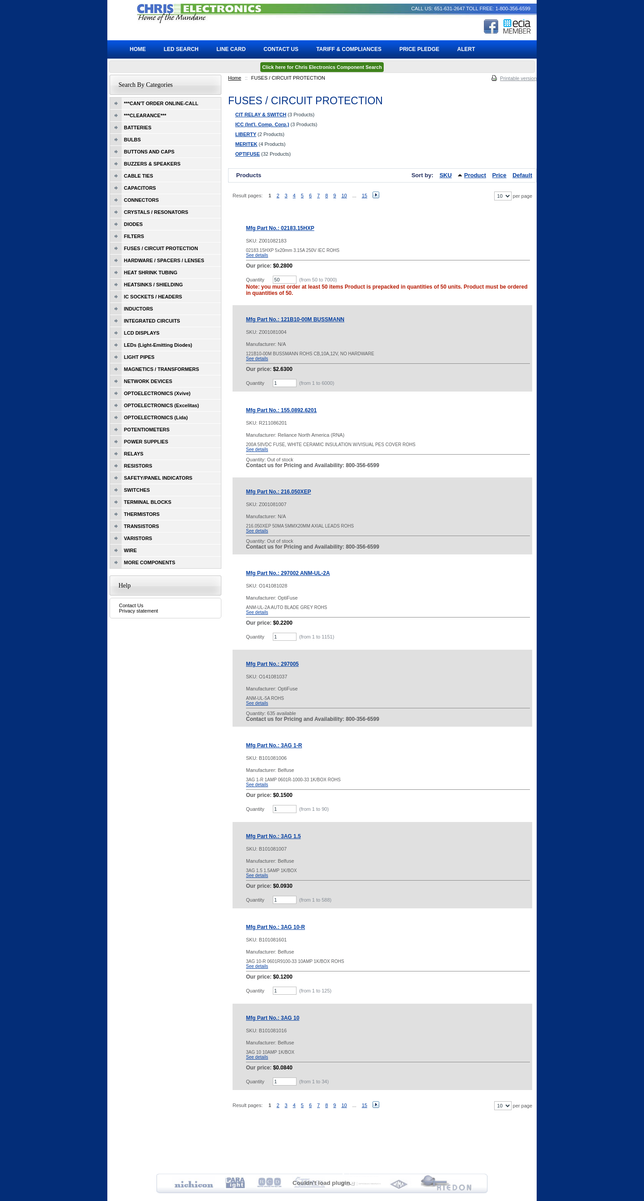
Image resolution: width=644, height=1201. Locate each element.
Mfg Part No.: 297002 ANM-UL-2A (288, 573)
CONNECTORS (141, 200)
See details (257, 255)
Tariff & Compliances (348, 49)
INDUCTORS (138, 308)
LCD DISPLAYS (142, 333)
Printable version (518, 78)
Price (499, 175)
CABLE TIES (138, 176)
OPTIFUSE (247, 154)
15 (364, 195)
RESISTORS (138, 465)
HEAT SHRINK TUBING (151, 272)
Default (522, 175)
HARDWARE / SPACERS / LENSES (164, 260)
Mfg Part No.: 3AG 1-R (274, 745)
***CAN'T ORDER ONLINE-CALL (161, 103)
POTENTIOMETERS (146, 429)
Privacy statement (138, 610)
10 (344, 195)
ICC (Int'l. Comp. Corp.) (262, 124)
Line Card (231, 49)
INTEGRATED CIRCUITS (152, 321)
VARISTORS (138, 538)
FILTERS (134, 236)
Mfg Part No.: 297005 (272, 664)
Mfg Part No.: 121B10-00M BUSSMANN (295, 319)
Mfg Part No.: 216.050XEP (278, 492)
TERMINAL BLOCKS (147, 502)
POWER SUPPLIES (146, 441)
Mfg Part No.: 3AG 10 (272, 1018)
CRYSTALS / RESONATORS (156, 212)
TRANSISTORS (141, 526)
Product (475, 175)
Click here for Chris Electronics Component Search (322, 67)
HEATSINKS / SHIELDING (153, 284)
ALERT (466, 49)
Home (234, 78)
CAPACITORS (140, 188)
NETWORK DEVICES (148, 381)
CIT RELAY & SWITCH (260, 114)
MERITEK (246, 144)
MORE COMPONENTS (149, 562)
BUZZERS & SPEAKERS (152, 163)
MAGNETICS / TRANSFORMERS (161, 369)
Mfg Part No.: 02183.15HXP (280, 228)
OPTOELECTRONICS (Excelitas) (161, 405)
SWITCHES (137, 490)
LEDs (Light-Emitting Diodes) (158, 345)
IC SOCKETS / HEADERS (153, 296)
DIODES (133, 224)
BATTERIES (138, 127)
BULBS (132, 139)
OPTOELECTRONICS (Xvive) (157, 393)
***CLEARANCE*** (145, 115)
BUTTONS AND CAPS (149, 151)
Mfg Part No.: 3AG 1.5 (273, 836)
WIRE (130, 550)
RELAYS (134, 453)
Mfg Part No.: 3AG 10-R (275, 927)
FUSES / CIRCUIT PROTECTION (161, 248)
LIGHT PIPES (139, 357)
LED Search (181, 49)
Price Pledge (419, 49)
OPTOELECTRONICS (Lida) (156, 417)
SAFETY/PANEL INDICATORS (158, 478)
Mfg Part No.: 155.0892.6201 (281, 410)
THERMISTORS (142, 514)
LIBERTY (245, 134)
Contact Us (131, 605)
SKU (446, 175)
